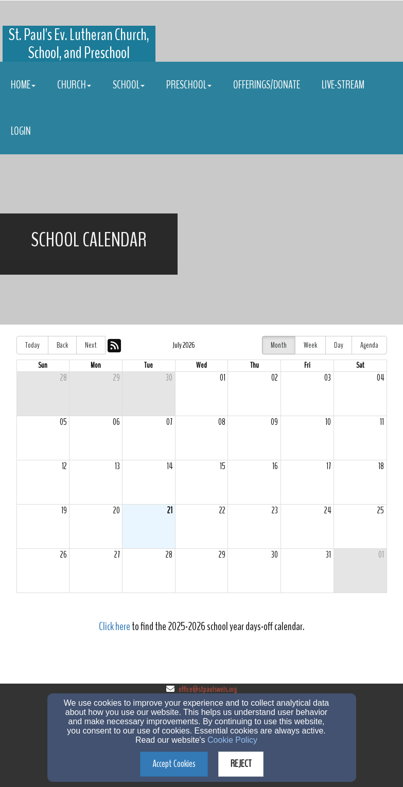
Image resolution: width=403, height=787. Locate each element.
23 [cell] (275, 510)
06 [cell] (116, 422)
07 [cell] (169, 422)
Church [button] (74, 85)
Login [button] (21, 131)
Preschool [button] (189, 85)
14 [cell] (169, 466)
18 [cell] (381, 466)
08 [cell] (221, 422)
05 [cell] (63, 422)
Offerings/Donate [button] (266, 85)
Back (62, 345)
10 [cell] (328, 422)
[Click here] (114, 627)
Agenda (369, 345)
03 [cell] (327, 378)
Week (310, 345)
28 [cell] (63, 378)
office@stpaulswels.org (208, 689)
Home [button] (23, 85)
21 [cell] (169, 510)
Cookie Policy (232, 740)
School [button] (129, 85)
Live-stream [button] (343, 85)
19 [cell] (64, 510)
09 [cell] (274, 422)
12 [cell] (64, 466)
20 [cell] (116, 510)
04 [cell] (380, 378)
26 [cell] (63, 555)
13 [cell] (117, 466)
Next (91, 345)
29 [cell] (116, 378)
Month (279, 345)
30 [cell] (169, 378)
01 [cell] (222, 378)
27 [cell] (117, 555)
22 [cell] (222, 510)
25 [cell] (380, 510)
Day (338, 345)
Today (32, 345)
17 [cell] (328, 466)
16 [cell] (275, 466)
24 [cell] (327, 510)
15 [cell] (222, 466)
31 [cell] (328, 555)
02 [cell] (274, 378)
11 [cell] (382, 422)
